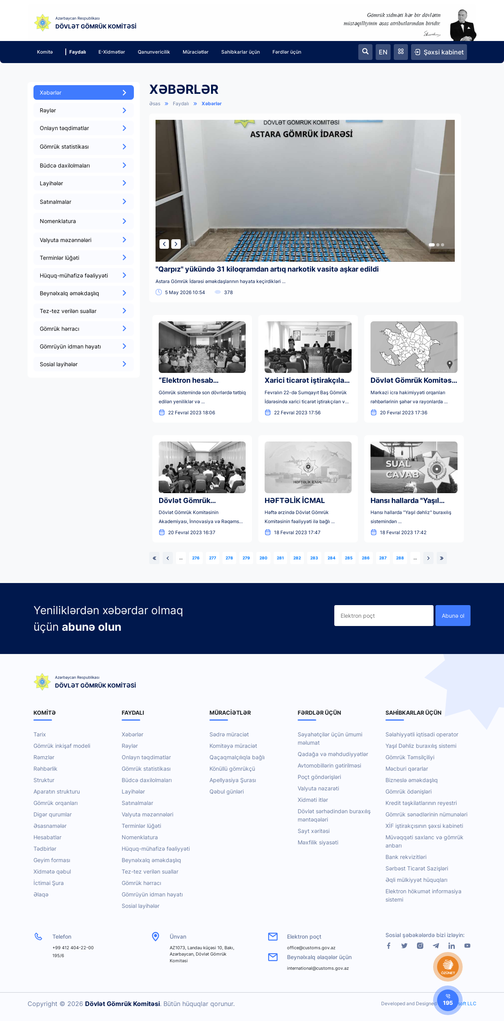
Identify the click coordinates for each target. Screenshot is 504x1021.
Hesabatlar (47, 837)
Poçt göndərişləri (319, 776)
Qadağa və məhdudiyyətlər (333, 754)
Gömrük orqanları (55, 802)
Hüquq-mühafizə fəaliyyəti (84, 275)
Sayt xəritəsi (314, 830)
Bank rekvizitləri (405, 856)
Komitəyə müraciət (233, 745)
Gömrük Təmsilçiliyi (409, 757)
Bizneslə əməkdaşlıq (411, 780)
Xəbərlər (84, 92)
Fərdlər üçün (286, 52)
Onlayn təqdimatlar (84, 128)
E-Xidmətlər (111, 52)
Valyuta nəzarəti (318, 788)
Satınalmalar (137, 802)
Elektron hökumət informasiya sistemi (423, 895)
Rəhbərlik (45, 768)
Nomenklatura (140, 837)
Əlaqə (40, 894)
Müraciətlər (196, 52)
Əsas (154, 103)
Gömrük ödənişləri (408, 791)
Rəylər (84, 110)
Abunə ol (453, 615)
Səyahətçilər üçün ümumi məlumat (330, 738)
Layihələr (84, 183)
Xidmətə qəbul (52, 871)
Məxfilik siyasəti (318, 842)
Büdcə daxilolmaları (84, 165)
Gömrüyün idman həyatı (84, 346)
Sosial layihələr (84, 364)
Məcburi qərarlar (406, 768)
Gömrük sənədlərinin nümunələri (426, 814)
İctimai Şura (48, 882)
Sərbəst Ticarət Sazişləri (416, 868)
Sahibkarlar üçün (240, 52)
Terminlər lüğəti (84, 257)
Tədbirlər (44, 848)
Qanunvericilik (154, 52)
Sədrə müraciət (229, 734)
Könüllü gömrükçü (232, 768)
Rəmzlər (43, 757)
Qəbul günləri (226, 791)
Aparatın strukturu (56, 791)
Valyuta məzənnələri (84, 240)
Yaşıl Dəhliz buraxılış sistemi (420, 745)
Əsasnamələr (50, 825)
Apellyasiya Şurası (232, 780)
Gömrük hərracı (84, 328)
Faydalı (75, 51)
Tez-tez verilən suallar (84, 310)
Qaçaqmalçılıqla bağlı (237, 757)
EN (383, 52)
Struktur (43, 780)
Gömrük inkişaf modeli (61, 745)
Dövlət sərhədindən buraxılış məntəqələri (334, 815)
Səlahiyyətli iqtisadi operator (421, 734)
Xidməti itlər (313, 799)
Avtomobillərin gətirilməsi (329, 765)
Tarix (39, 734)
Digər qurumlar (52, 814)
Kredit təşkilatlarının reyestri (421, 802)
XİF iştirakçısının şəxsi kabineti (424, 825)
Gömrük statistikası (146, 768)
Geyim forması (51, 860)
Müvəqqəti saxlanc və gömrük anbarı (424, 841)
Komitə (45, 52)
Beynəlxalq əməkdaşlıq (84, 293)
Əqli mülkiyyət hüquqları (416, 879)
